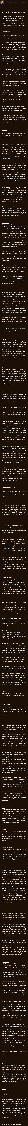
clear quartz (15, 493)
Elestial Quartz (7, 16)
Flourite (5, 18)
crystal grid (5, 671)
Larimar (23, 25)
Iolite (8, 23)
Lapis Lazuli (17, 25)
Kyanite (4, 25)
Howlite (21, 20)
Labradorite (10, 25)
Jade (12, 23)
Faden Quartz (20, 16)
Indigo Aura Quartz (16, 22)
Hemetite (6, 20)
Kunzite (23, 23)
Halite (23, 18)
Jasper (15, 23)
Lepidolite (14, 27)
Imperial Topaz (7, 22)
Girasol (19, 18)
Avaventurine (18, 371)
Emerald (14, 16)
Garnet (14, 18)
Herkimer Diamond (14, 20)
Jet (19, 23)
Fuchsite (10, 18)
